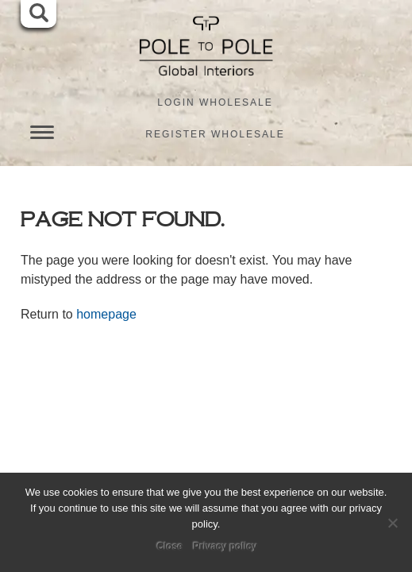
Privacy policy (225, 546)
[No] (392, 523)
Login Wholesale (214, 102)
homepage (106, 314)
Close (170, 546)
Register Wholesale (214, 134)
